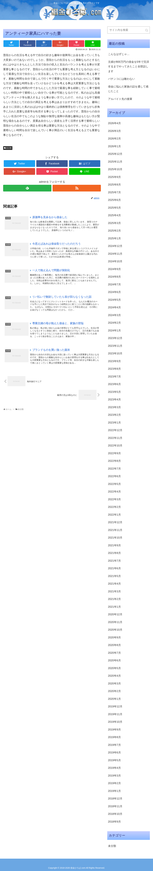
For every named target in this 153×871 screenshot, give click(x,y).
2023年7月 (114, 376)
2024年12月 (115, 246)
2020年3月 (114, 683)
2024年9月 (114, 269)
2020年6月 (114, 660)
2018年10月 (115, 813)
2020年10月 (115, 629)
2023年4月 (114, 399)
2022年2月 (114, 506)
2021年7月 (114, 560)
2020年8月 (114, 645)
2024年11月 (115, 253)
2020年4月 (114, 675)
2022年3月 (114, 499)
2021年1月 (114, 606)
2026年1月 (114, 146)
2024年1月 (114, 330)
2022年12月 (115, 430)
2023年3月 (114, 407)
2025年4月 (114, 215)
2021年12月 (115, 522)
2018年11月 (115, 806)
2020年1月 (114, 698)
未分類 (9, 148)
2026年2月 (114, 138)
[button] (147, 30)
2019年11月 (115, 714)
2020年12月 (115, 614)
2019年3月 (114, 775)
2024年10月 (115, 261)
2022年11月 (115, 437)
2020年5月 (114, 668)
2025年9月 (114, 177)
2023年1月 (114, 422)
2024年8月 (114, 276)
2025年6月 (114, 199)
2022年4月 (114, 491)
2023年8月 (114, 368)
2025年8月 (114, 184)
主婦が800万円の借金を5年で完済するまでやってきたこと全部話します (128, 66)
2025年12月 (115, 153)
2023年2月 (114, 414)
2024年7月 (114, 284)
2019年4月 (114, 767)
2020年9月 (114, 637)
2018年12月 (115, 798)
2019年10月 (115, 721)
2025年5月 (114, 207)
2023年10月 (115, 353)
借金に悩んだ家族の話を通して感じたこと (128, 89)
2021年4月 (114, 583)
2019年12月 (115, 706)
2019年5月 (114, 760)
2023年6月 (114, 384)
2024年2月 (114, 322)
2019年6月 (114, 752)
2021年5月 (114, 576)
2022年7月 (114, 468)
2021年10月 (115, 537)
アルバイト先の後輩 (120, 98)
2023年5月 (114, 391)
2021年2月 (114, 599)
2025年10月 (115, 169)
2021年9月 (114, 545)
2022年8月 (114, 460)
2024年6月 (114, 292)
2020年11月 (115, 622)
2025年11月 (115, 161)
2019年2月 (114, 783)
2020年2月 (114, 691)
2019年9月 (114, 729)
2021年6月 (114, 568)
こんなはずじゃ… (119, 54)
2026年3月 (114, 130)
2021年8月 (114, 553)
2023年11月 (115, 345)
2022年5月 (114, 484)
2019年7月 (114, 744)
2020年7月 (114, 652)
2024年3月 (114, 315)
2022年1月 (114, 514)
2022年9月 (114, 453)
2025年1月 (114, 238)
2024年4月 (114, 307)
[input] (128, 30)
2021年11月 (115, 530)
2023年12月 (115, 338)
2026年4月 (114, 123)
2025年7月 (114, 192)
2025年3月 (114, 223)
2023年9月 (114, 361)
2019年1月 (114, 790)
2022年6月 (114, 476)
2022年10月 (115, 445)
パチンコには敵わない (121, 78)
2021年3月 (114, 591)
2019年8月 (114, 737)
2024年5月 (114, 299)
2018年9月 (114, 821)
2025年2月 (114, 230)
